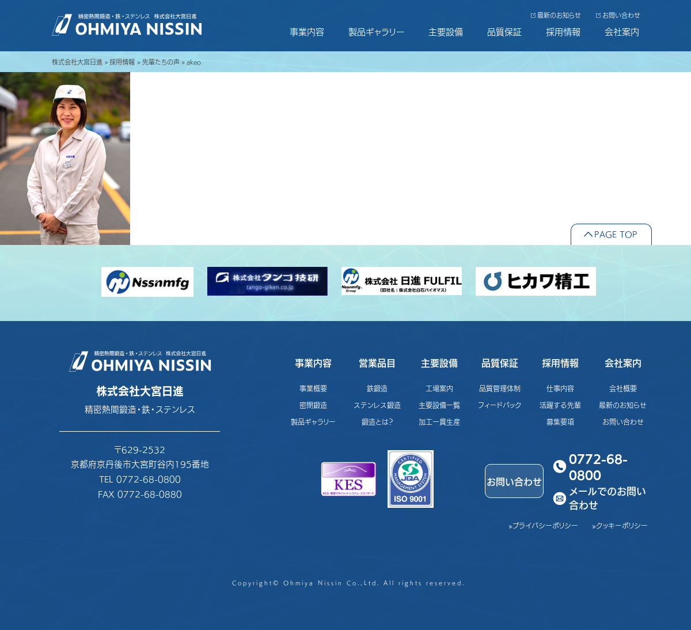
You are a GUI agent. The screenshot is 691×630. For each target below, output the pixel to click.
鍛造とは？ (377, 422)
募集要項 (560, 422)
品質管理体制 (500, 388)
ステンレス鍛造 (377, 405)
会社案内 (622, 31)
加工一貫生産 (439, 422)
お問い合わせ (621, 15)
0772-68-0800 (598, 466)
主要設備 (445, 31)
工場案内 (439, 388)
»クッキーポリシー (620, 525)
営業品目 (377, 362)
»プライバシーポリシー (543, 525)
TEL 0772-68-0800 (140, 478)
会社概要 (623, 388)
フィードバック (500, 405)
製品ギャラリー (376, 31)
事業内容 (307, 31)
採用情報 (563, 31)
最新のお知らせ (559, 15)
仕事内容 (560, 388)
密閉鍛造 (313, 405)
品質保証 (504, 31)
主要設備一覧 (439, 405)
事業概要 (313, 388)
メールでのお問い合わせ (607, 498)
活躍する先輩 (560, 405)
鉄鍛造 (377, 388)
